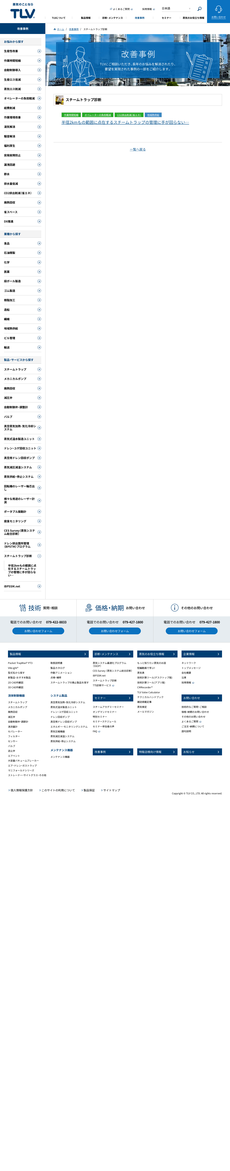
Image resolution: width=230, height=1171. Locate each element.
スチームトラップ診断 (105, 680)
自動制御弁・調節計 (18, 721)
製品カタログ (57, 668)
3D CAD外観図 (15, 687)
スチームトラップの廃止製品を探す (69, 682)
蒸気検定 (142, 707)
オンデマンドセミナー (105, 712)
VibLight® (13, 668)
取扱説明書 (56, 663)
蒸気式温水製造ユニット (63, 707)
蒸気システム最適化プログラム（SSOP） (109, 664)
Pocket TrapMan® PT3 (20, 663)
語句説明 (186, 731)
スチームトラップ (17, 702)
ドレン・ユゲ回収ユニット (64, 712)
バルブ (11, 746)
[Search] (199, 8)
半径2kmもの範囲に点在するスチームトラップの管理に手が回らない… (125, 122)
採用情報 (186, 682)
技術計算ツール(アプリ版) (151, 682)
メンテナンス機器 (60, 757)
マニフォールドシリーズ (21, 770)
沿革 (184, 677)
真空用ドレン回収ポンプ (63, 721)
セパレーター (15, 731)
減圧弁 (11, 717)
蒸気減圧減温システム (62, 736)
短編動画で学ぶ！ (146, 668)
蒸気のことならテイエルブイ (22, 11)
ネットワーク (189, 663)
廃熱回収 (13, 712)
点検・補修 (55, 677)
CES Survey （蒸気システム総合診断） (112, 670)
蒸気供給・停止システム (63, 741)
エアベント (14, 756)
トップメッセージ (191, 668)
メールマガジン (145, 711)
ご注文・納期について (193, 726)
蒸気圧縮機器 (57, 731)
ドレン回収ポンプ (60, 717)
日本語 (166, 8)
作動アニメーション (61, 672)
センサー (13, 741)
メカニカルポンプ (17, 707)
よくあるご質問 (190, 721)
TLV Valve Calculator (148, 692)
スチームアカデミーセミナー (108, 707)
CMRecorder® (145, 687)
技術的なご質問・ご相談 (194, 707)
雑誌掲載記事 (144, 702)
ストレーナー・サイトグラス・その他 (27, 775)
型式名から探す (16, 672)
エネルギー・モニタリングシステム (69, 726)
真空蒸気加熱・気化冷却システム (67, 702)
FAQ (95, 731)
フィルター (14, 736)
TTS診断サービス (102, 685)
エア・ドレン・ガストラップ (22, 765)
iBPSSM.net (99, 675)
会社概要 (186, 672)
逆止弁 (11, 751)
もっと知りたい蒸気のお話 (151, 663)
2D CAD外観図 (15, 682)
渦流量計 (13, 726)
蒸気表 (140, 672)
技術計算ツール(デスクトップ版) (154, 677)
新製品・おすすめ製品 (19, 677)
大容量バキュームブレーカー (23, 760)
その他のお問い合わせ (193, 716)
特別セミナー (100, 716)
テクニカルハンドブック (150, 697)
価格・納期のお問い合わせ (195, 712)
